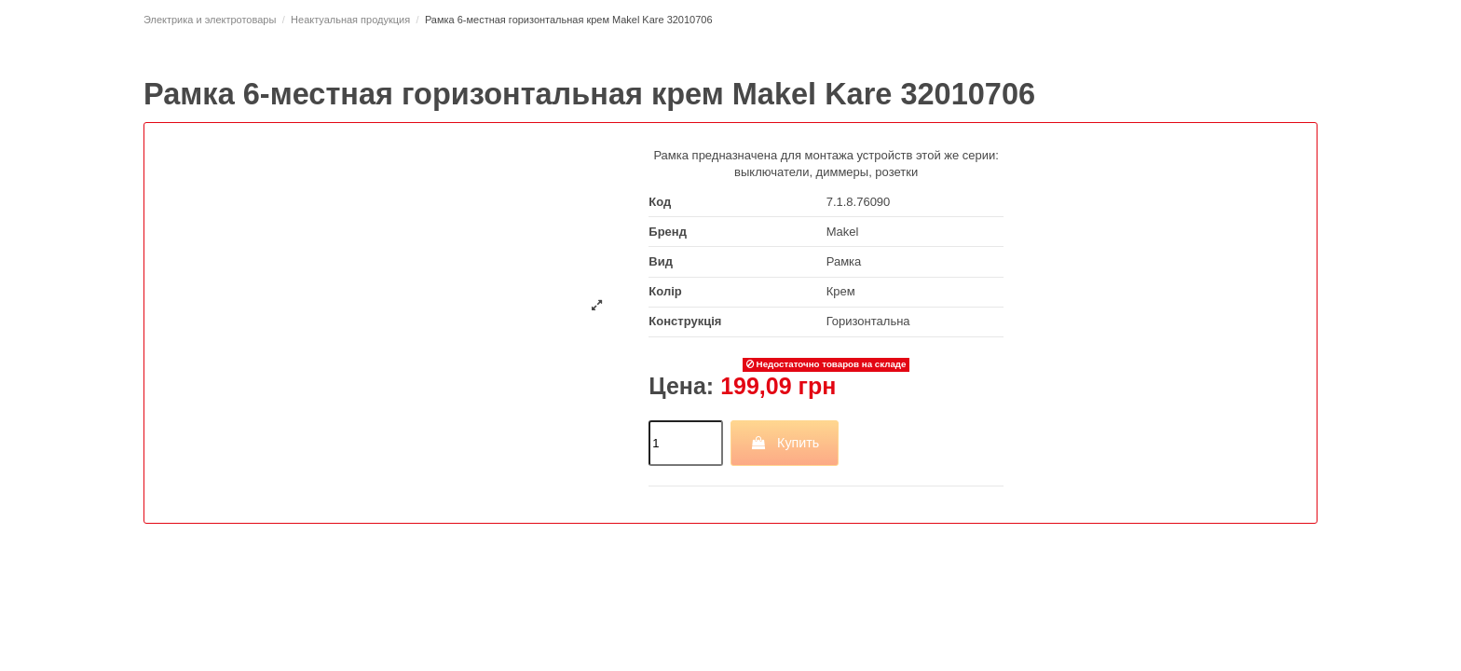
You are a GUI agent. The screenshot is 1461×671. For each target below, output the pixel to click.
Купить (785, 442)
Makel (842, 232)
